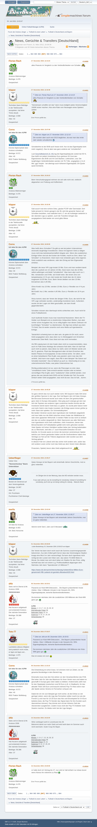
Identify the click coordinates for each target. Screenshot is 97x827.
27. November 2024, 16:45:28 (40, 389)
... (29, 54)
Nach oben (11, 793)
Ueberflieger (15, 458)
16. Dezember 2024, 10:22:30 (40, 718)
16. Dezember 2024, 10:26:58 (40, 766)
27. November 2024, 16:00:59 (40, 244)
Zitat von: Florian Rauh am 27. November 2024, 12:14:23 (55, 95)
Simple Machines (22, 822)
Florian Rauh (15, 61)
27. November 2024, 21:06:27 (40, 458)
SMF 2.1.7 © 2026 (10, 822)
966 (39, 54)
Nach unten (12, 54)
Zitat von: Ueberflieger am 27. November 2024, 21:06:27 (54, 514)
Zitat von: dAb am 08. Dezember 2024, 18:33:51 (52, 637)
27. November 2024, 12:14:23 (40, 61)
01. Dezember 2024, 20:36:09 (40, 544)
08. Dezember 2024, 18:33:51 (40, 583)
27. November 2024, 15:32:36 (40, 204)
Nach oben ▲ (88, 822)
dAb (11, 584)
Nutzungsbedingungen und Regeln (71, 822)
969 (51, 54)
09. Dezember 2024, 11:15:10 (40, 665)
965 (35, 54)
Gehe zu (56, 807)
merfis (12, 509)
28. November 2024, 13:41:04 (40, 509)
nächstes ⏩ (84, 47)
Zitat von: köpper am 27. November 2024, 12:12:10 (53, 135)
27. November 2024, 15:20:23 (40, 175)
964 (32, 54)
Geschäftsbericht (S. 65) (44, 154)
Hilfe (58, 822)
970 (55, 54)
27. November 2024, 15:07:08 (40, 129)
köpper (12, 90)
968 (48, 54)
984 (60, 54)
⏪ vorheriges (71, 47)
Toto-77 (12, 632)
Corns (12, 130)
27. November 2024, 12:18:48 (40, 90)
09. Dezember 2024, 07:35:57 (40, 631)
